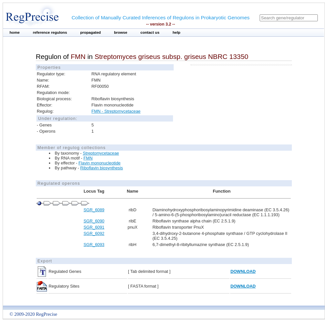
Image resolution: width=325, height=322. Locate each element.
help (177, 32)
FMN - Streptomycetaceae (116, 111)
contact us (150, 32)
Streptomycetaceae (101, 153)
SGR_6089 (94, 209)
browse (120, 32)
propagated (90, 32)
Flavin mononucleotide (99, 163)
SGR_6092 (94, 233)
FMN (88, 158)
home (15, 32)
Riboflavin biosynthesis (101, 167)
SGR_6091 (94, 227)
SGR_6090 (94, 220)
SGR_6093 (94, 244)
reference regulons (50, 32)
